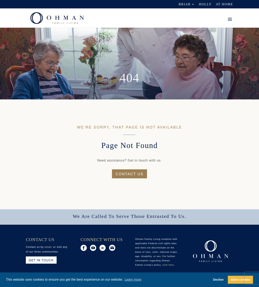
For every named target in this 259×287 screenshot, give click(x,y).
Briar (185, 4)
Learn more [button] (132, 279)
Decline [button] (218, 279)
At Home (224, 4)
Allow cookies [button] (240, 279)
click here (168, 265)
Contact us (129, 174)
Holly (205, 4)
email (47, 247)
